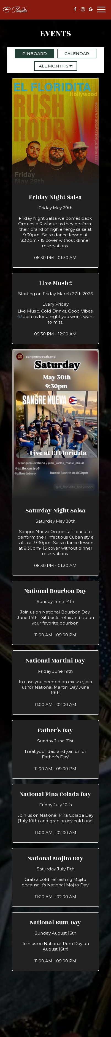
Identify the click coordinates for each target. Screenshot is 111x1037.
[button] (55, 172)
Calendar (73, 53)
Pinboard (31, 53)
